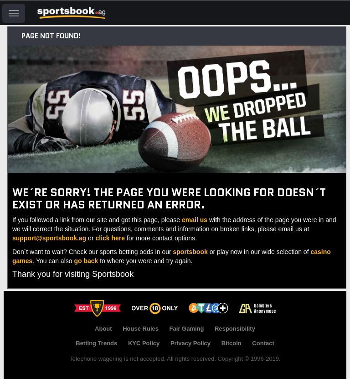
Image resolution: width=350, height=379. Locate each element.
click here (110, 238)
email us (194, 219)
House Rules (141, 328)
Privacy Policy (190, 343)
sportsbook (190, 251)
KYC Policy (144, 343)
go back (86, 261)
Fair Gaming (187, 328)
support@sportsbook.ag (49, 238)
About (103, 328)
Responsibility (235, 328)
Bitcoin (231, 343)
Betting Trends (96, 343)
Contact (263, 343)
